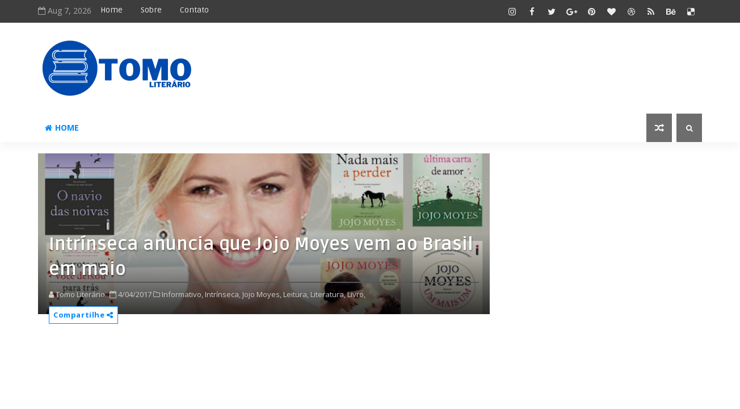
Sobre (151, 10)
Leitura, (296, 294)
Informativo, (182, 294)
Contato (194, 10)
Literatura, (328, 294)
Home (111, 10)
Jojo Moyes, (261, 294)
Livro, (356, 294)
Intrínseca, (223, 294)
